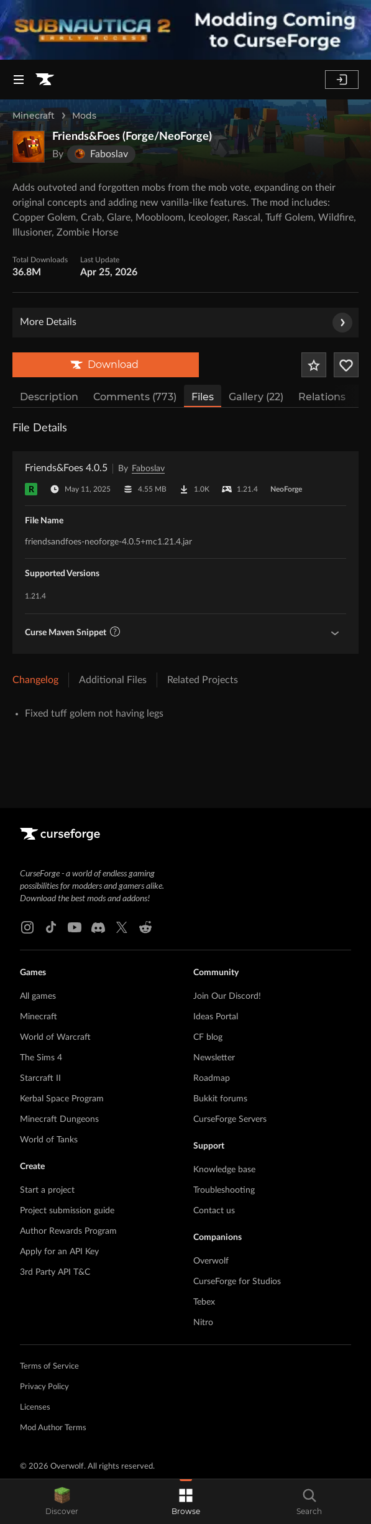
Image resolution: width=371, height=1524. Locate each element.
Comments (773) (134, 397)
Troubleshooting (224, 1190)
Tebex (204, 1302)
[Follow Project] (346, 364)
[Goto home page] (45, 80)
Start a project (47, 1190)
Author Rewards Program (68, 1231)
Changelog (35, 680)
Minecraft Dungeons (59, 1119)
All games (38, 996)
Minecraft (33, 115)
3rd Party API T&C (55, 1272)
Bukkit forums (220, 1099)
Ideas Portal (215, 1016)
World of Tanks (49, 1140)
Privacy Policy (44, 1387)
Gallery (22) (256, 397)
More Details (186, 323)
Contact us (214, 1210)
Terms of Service (49, 1366)
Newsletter (214, 1057)
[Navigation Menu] (18, 79)
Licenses (35, 1407)
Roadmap (211, 1078)
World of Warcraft (55, 1037)
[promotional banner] (185, 30)
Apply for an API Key (59, 1251)
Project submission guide (67, 1210)
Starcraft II (40, 1078)
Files (202, 397)
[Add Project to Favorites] (313, 364)
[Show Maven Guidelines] (335, 633)
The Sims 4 (41, 1057)
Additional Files (113, 680)
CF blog (207, 1037)
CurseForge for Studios (237, 1281)
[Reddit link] (145, 927)
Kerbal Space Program (62, 1099)
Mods (84, 115)
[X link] (121, 927)
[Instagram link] (27, 927)
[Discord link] (98, 927)
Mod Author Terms (53, 1428)
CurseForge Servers (230, 1119)
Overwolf (211, 1261)
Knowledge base (224, 1169)
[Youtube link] (74, 927)
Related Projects (202, 680)
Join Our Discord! (227, 996)
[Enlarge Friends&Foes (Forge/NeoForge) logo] (28, 147)
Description (49, 397)
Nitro (203, 1322)
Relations (322, 397)
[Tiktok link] (51, 927)
